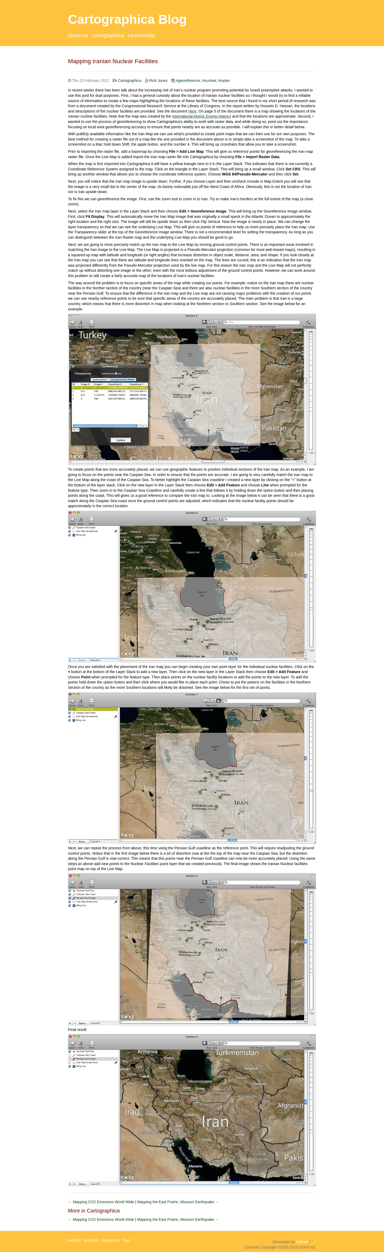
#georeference (188, 80)
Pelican (302, 1242)
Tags (127, 1240)
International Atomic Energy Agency (201, 116)
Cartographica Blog (127, 19)
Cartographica (108, 35)
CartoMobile (141, 35)
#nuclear (209, 80)
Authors (74, 1240)
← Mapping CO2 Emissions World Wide (101, 1202)
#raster (224, 80)
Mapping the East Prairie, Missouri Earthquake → (178, 1202)
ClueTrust (78, 35)
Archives (91, 1240)
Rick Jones (158, 80)
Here (192, 111)
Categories (111, 1240)
